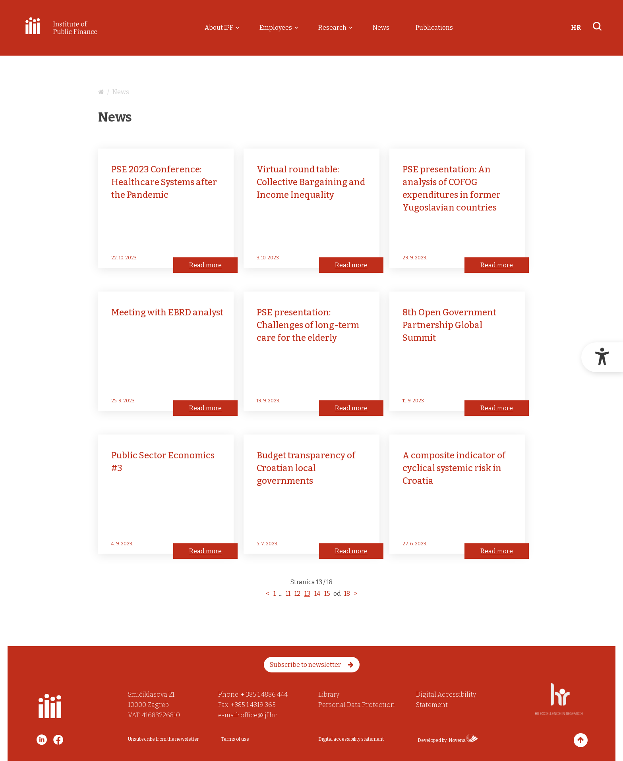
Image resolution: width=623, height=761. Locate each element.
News (381, 27)
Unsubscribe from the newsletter (163, 739)
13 (307, 593)
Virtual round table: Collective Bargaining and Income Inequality (311, 182)
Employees (275, 27)
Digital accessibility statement (351, 739)
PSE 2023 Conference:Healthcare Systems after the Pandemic (164, 182)
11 (288, 593)
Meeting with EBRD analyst (167, 312)
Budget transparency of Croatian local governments (306, 468)
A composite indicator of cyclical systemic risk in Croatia (454, 468)
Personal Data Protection (356, 705)
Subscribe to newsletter (312, 664)
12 (297, 593)
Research (332, 27)
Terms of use (235, 739)
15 (327, 593)
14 (317, 593)
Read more (205, 265)
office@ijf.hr (258, 715)
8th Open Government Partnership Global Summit (449, 325)
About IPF (219, 27)
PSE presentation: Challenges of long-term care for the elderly (308, 325)
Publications (434, 27)
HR (576, 27)
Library (328, 694)
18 (347, 593)
